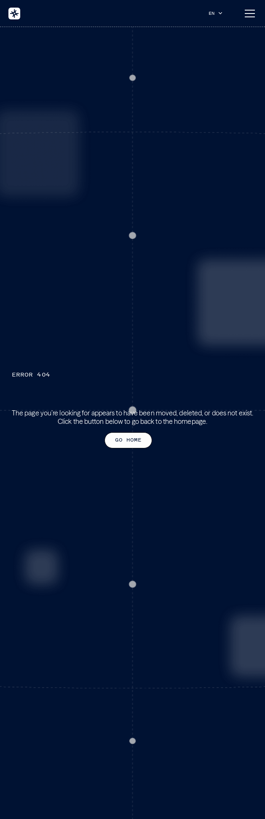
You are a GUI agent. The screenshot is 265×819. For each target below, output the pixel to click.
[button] (217, 13)
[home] (14, 13)
